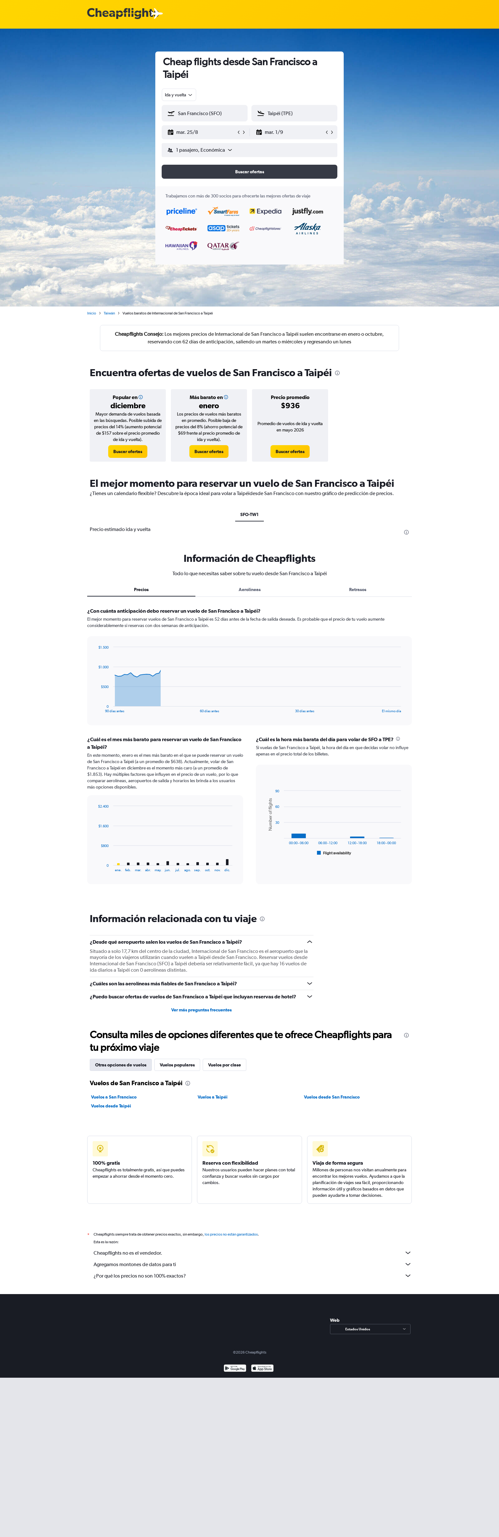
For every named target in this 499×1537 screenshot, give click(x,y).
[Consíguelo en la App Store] (262, 1376)
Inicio (91, 313)
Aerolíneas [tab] (250, 589)
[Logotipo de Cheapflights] (122, 14)
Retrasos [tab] (357, 589)
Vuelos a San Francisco (114, 1096)
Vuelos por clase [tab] (224, 1064)
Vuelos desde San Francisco (332, 1096)
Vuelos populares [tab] (177, 1064)
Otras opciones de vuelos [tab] (120, 1064)
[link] (127, 451)
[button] (201, 132)
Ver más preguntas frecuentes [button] (201, 1009)
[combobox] (179, 94)
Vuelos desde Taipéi (111, 1105)
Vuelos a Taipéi (213, 1096)
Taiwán (109, 313)
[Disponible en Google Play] (235, 1376)
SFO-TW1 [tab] (249, 514)
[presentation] (337, 373)
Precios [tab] (141, 589)
